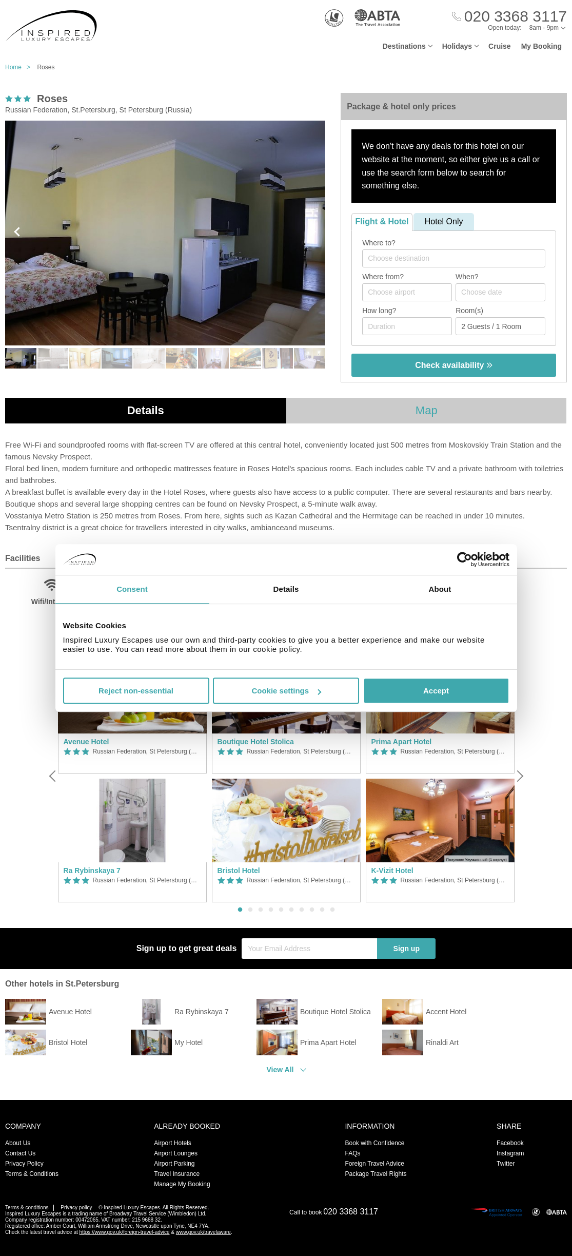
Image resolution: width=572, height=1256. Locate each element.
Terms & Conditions (31, 1173)
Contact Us (20, 1153)
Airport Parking (174, 1163)
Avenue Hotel (86, 742)
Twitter (506, 1163)
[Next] (519, 776)
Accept (436, 690)
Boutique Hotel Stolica (256, 742)
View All (280, 1070)
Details (145, 410)
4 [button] (271, 910)
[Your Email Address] (309, 948)
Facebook (510, 1143)
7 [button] (302, 910)
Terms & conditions (26, 1207)
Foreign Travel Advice (374, 1163)
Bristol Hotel (239, 870)
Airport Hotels (172, 1143)
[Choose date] (500, 292)
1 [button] (240, 910)
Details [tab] (286, 589)
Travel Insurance (177, 1173)
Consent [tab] (132, 589)
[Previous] (53, 776)
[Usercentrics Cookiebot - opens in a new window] (464, 559)
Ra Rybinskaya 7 (92, 870)
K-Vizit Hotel (392, 870)
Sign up (406, 948)
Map (427, 410)
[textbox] (459, 258)
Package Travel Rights (375, 1173)
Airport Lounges (176, 1153)
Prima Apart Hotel (401, 742)
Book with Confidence (374, 1143)
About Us (17, 1143)
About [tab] (440, 589)
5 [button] (281, 910)
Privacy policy (76, 1207)
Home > (20, 67)
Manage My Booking (182, 1184)
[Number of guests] (500, 326)
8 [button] (312, 910)
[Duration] (407, 326)
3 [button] (260, 910)
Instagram (510, 1153)
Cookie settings (286, 690)
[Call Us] (509, 16)
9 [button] (322, 910)
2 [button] (250, 910)
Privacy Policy (24, 1163)
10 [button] (332, 910)
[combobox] (453, 258)
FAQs (352, 1153)
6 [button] (291, 910)
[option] (132, 776)
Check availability (453, 365)
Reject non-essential (135, 690)
